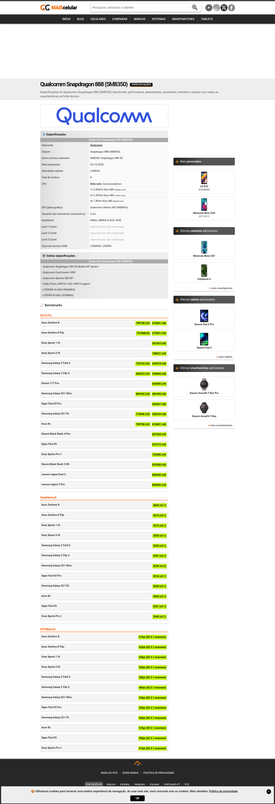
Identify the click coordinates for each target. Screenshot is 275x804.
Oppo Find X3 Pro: (104, 404)
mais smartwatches (221, 425)
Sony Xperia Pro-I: (104, 454)
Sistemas (159, 19)
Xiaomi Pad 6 (204, 341)
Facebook (231, 7)
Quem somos (130, 773)
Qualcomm (96, 145)
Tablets (207, 19)
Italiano (154, 784)
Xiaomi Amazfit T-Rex (204, 409)
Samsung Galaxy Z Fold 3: (104, 363)
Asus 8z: (104, 424)
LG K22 (204, 182)
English (111, 784)
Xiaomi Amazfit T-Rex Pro (204, 386)
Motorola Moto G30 (204, 208)
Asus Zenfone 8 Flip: (104, 333)
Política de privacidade (158, 773)
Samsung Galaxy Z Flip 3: (104, 373)
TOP (137, 764)
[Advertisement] (137, 51)
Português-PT (172, 784)
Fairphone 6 (204, 272)
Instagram (216, 7)
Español (125, 784)
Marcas (139, 19)
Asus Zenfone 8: (104, 323)
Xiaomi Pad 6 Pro (204, 318)
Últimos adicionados (199, 231)
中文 (187, 784)
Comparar (119, 19)
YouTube (208, 7)
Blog (80, 19)
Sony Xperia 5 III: (104, 353)
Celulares (98, 19)
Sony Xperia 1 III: (104, 343)
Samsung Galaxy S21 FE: (104, 414)
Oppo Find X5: (104, 444)
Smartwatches (183, 19)
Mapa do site (109, 773)
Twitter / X (223, 7)
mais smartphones (221, 288)
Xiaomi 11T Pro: (104, 383)
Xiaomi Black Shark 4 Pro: (104, 434)
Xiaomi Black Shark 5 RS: (104, 464)
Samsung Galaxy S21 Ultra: (104, 394)
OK (137, 798)
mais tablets (225, 356)
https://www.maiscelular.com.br (60, 7)
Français (140, 784)
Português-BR (94, 784)
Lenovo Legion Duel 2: (104, 475)
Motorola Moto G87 (204, 249)
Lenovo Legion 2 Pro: (104, 485)
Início (66, 19)
